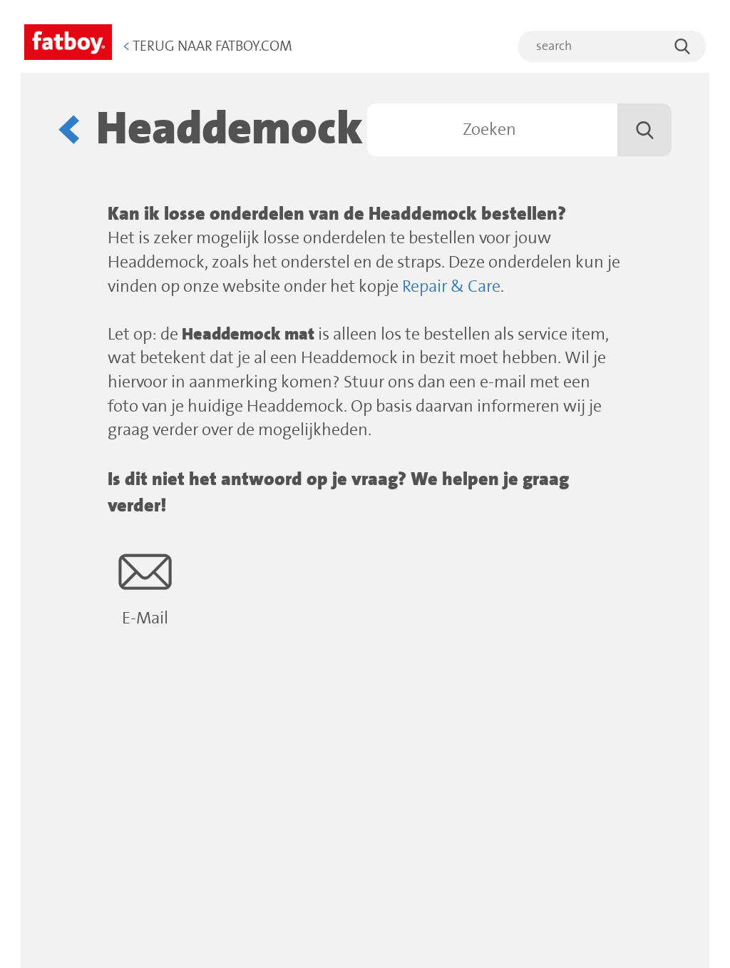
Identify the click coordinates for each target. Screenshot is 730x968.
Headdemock (229, 129)
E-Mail (145, 586)
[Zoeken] (519, 129)
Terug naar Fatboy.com (207, 47)
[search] (612, 46)
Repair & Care (451, 287)
